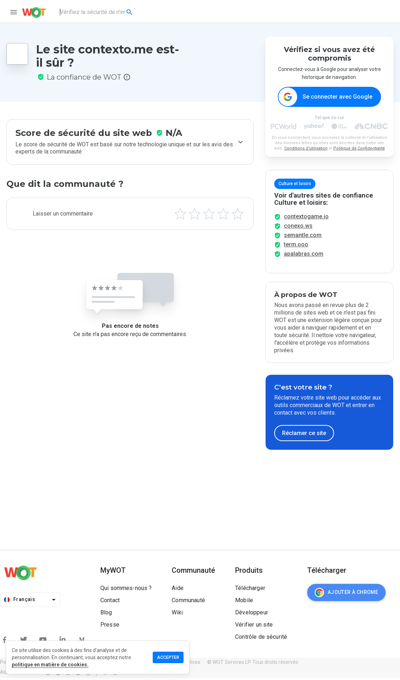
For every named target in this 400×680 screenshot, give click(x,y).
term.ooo (296, 246)
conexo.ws (298, 228)
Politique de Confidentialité (359, 148)
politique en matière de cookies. (50, 664)
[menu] (13, 12)
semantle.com (303, 237)
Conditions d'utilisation (306, 148)
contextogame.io (306, 218)
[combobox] (96, 12)
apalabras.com (303, 255)
